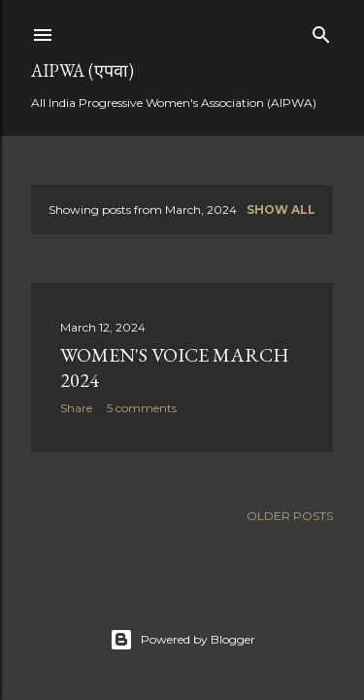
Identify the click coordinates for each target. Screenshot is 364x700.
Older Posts (290, 515)
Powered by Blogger (182, 639)
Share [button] (76, 408)
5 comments (142, 408)
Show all (281, 209)
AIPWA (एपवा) (82, 70)
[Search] (321, 31)
